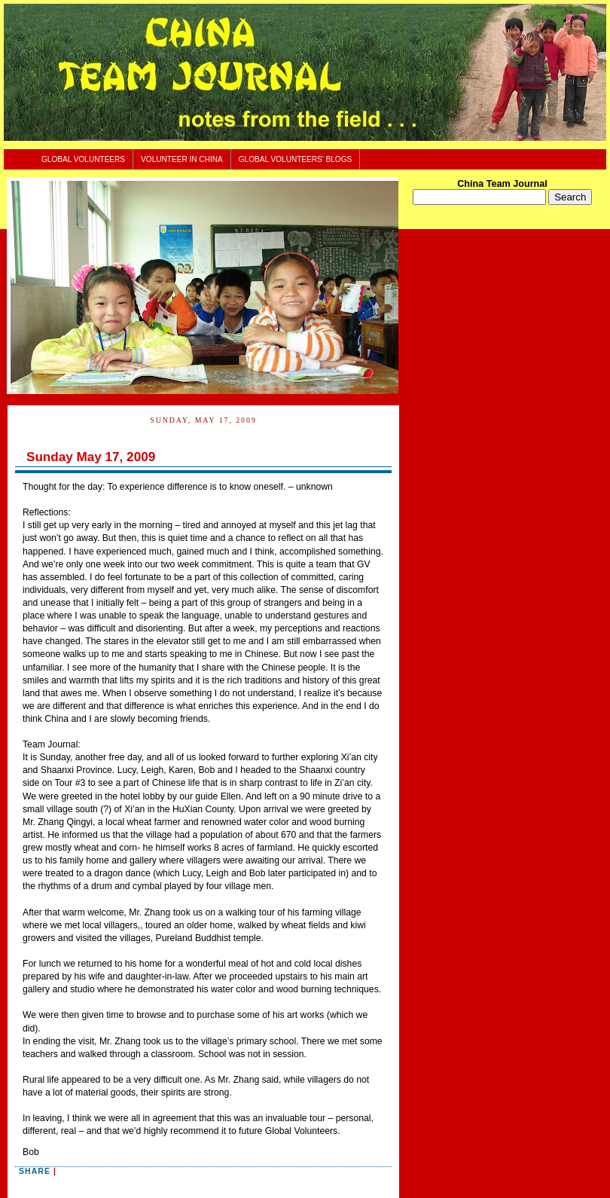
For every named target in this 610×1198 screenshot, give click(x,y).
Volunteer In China (182, 159)
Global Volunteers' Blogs (295, 159)
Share (34, 1170)
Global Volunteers (83, 159)
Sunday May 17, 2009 (90, 457)
